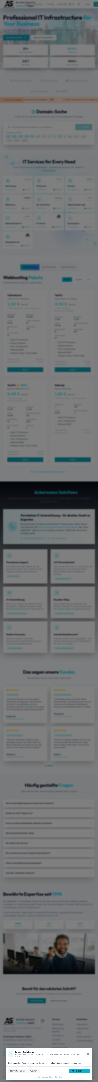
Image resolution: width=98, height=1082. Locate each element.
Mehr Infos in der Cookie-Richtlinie (49, 1077)
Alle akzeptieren (79, 1071)
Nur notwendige (17, 1071)
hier (72, 1063)
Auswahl (34, 1071)
